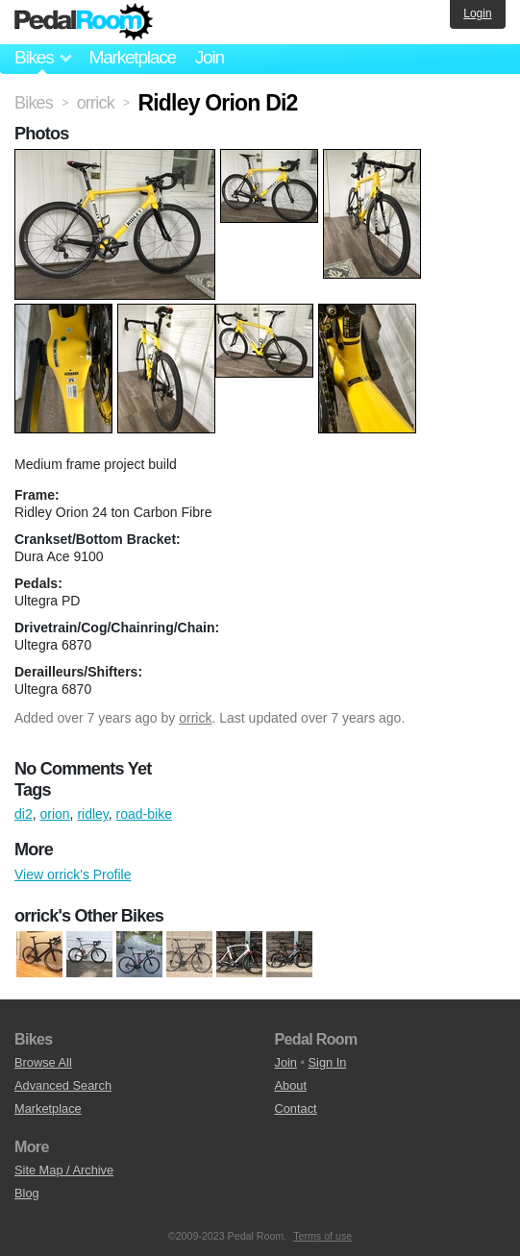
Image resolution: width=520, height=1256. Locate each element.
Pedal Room (83, 22)
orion (54, 814)
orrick (195, 718)
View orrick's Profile (72, 874)
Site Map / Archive (63, 1170)
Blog (26, 1193)
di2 (23, 814)
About (291, 1085)
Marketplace (131, 57)
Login (477, 13)
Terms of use (322, 1236)
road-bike (144, 814)
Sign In (328, 1062)
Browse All (43, 1062)
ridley (92, 814)
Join (209, 57)
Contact (296, 1108)
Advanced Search (62, 1085)
